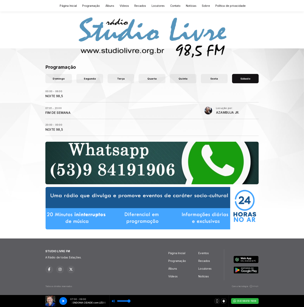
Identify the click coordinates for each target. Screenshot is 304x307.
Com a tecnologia (245, 286)
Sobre (206, 5)
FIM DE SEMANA (58, 113)
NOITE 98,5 (54, 96)
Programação (91, 5)
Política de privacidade (230, 5)
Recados (140, 5)
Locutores (158, 5)
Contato (175, 5)
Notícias (191, 5)
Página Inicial (68, 5)
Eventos (203, 253)
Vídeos (124, 5)
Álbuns (109, 5)
